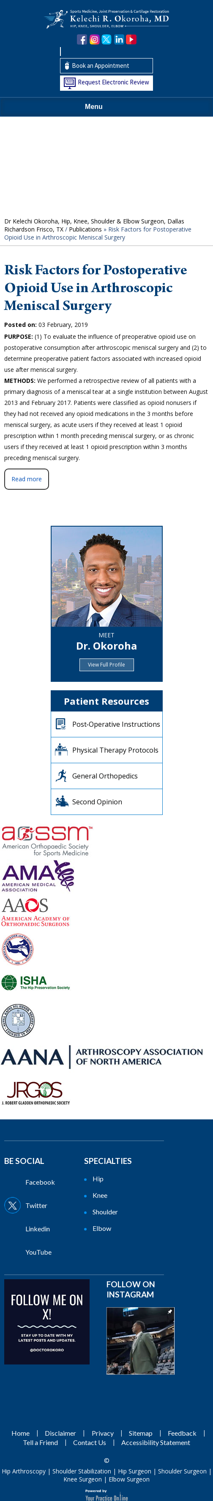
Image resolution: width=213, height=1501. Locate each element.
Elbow (102, 1228)
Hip (98, 1179)
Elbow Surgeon (129, 1479)
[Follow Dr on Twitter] (43, 1205)
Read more (26, 479)
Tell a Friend (40, 1442)
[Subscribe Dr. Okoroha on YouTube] (131, 39)
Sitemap (141, 1433)
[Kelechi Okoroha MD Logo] (106, 18)
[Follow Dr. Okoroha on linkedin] (119, 39)
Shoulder (105, 1212)
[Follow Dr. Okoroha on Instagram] (94, 39)
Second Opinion (97, 801)
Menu (104, 107)
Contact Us (89, 1442)
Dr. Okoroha (106, 646)
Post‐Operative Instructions (116, 724)
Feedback (182, 1433)
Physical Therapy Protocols (115, 750)
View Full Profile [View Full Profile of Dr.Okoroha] (106, 664)
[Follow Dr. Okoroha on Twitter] (106, 39)
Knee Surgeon (82, 1479)
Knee (100, 1195)
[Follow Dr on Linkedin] (43, 1228)
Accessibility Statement (155, 1442)
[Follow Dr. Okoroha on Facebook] (82, 39)
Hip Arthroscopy (24, 1471)
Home (20, 1433)
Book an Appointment (100, 65)
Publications (85, 229)
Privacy (103, 1433)
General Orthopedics (105, 776)
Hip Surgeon (134, 1471)
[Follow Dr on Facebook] (43, 1182)
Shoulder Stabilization (81, 1471)
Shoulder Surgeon (182, 1471)
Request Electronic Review (113, 82)
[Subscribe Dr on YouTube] (43, 1252)
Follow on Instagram (130, 1289)
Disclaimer (60, 1433)
